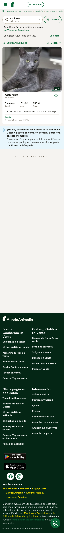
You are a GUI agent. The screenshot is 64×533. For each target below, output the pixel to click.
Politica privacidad (42, 400)
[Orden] (54, 43)
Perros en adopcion (13, 443)
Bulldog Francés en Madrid (13, 405)
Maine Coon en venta (44, 363)
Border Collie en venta (15, 367)
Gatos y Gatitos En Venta (44, 331)
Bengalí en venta (41, 357)
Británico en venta (42, 346)
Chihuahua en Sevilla (14, 421)
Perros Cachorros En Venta (12, 332)
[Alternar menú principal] (5, 4)
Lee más (54, 35)
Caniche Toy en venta (14, 378)
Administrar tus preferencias (28, 519)
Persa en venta (40, 369)
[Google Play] (15, 456)
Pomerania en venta (13, 361)
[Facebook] (10, 476)
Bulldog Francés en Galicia (13, 428)
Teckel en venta (11, 372)
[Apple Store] (14, 466)
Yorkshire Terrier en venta (13, 354)
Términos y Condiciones (36, 513)
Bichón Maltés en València (12, 414)
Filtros (53, 19)
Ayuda (35, 405)
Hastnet (24, 488)
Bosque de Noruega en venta (45, 340)
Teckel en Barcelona (14, 398)
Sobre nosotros (40, 394)
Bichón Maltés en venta (15, 347)
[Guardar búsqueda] (55, 523)
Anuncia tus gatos (42, 433)
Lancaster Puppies (16, 497)
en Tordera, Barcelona (16, 30)
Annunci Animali (35, 492)
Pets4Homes (9, 488)
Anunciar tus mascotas (45, 422)
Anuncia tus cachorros (44, 427)
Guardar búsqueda (15, 42)
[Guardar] (56, 96)
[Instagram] (19, 476)
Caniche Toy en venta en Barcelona (14, 437)
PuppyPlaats (39, 488)
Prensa (36, 411)
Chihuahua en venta (13, 341)
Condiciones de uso (43, 416)
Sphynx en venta (41, 352)
